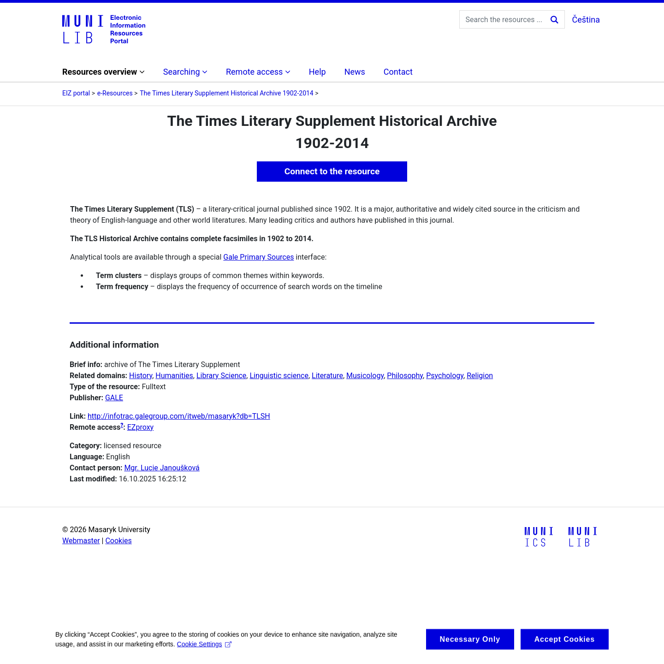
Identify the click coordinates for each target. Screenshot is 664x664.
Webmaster (81, 540)
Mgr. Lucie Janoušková (161, 467)
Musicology (365, 375)
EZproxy (140, 427)
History (140, 375)
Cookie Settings (204, 649)
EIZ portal (76, 93)
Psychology (444, 375)
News (354, 72)
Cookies (118, 540)
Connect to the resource (332, 171)
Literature (327, 375)
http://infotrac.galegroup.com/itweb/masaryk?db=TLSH (179, 416)
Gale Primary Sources (258, 257)
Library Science (221, 375)
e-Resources (115, 93)
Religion (480, 375)
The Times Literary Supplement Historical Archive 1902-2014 (227, 93)
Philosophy (405, 375)
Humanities (174, 375)
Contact (398, 72)
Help (317, 72)
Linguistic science (278, 375)
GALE (114, 397)
